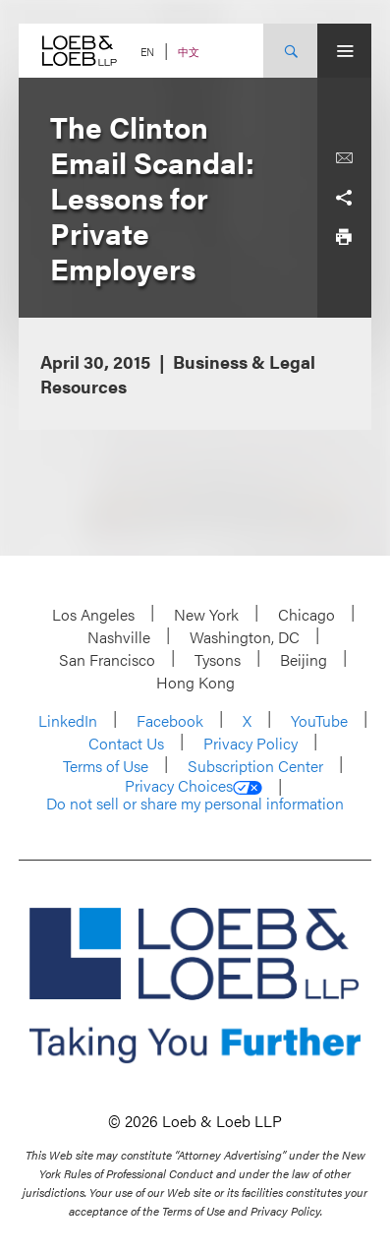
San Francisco (107, 659)
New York (206, 614)
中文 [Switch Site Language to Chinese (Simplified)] (188, 51)
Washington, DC (245, 637)
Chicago (306, 614)
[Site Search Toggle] (290, 51)
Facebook (170, 720)
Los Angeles (93, 614)
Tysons (218, 659)
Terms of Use (105, 765)
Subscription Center (255, 765)
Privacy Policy (250, 743)
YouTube (319, 720)
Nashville (118, 637)
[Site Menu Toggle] (344, 51)
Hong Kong (195, 682)
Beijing (303, 659)
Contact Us (126, 743)
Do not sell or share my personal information (195, 803)
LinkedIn (67, 720)
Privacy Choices (193, 786)
